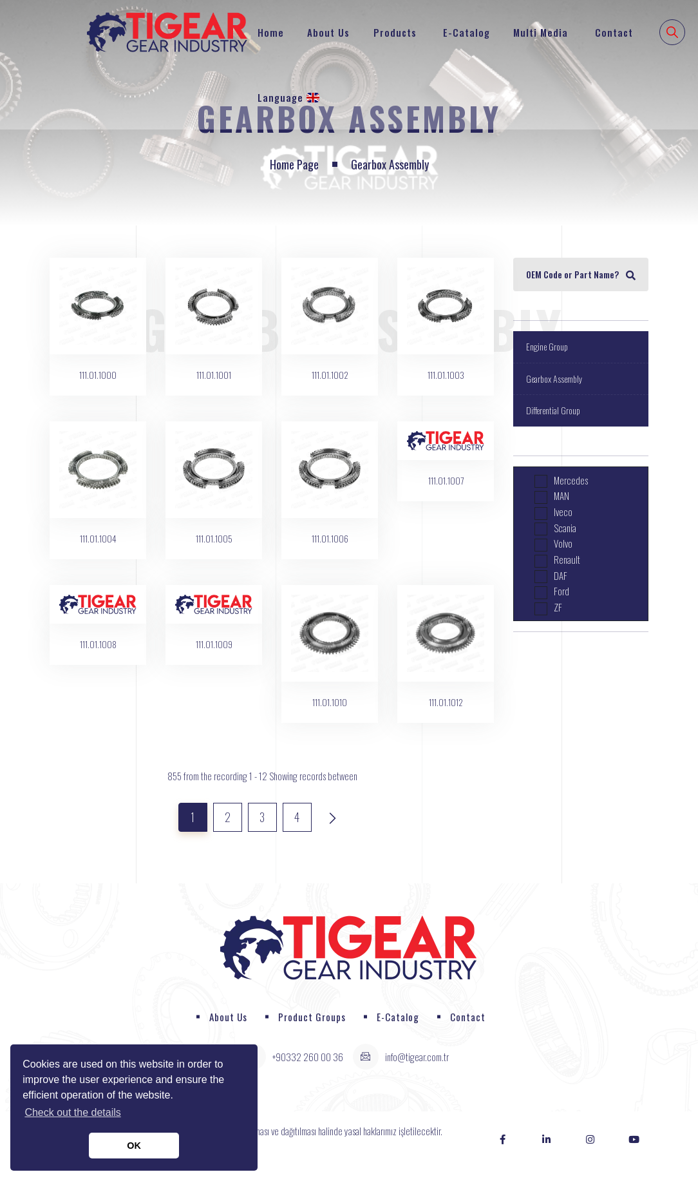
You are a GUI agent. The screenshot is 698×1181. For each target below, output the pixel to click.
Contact (614, 32)
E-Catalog (466, 32)
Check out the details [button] (72, 1112)
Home (271, 32)
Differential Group (553, 410)
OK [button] (134, 1145)
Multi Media (540, 32)
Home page (294, 164)
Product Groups (312, 1017)
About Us (328, 32)
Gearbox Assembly (554, 378)
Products (395, 32)
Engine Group (547, 346)
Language (288, 97)
